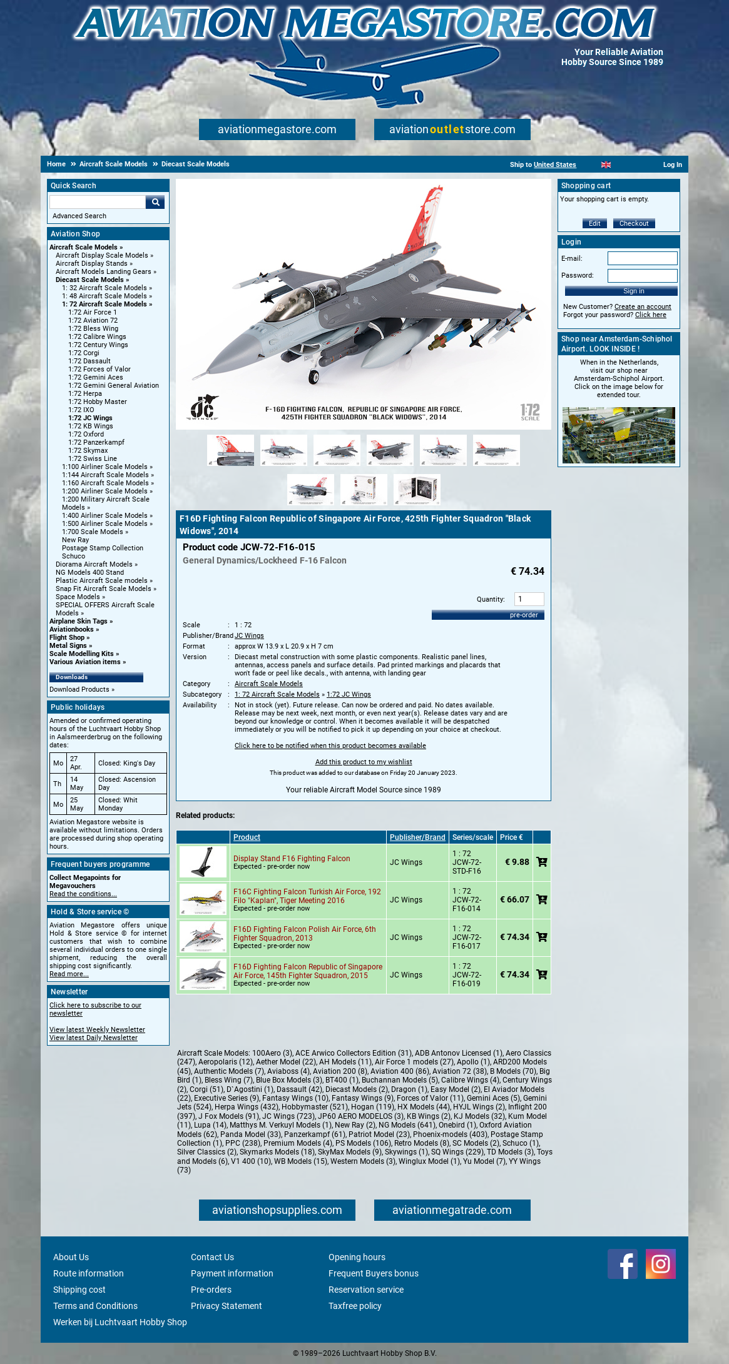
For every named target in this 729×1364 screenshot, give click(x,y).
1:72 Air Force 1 (92, 312)
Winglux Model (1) (429, 1161)
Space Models (78, 597)
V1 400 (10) (251, 1161)
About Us (71, 1257)
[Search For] (97, 202)
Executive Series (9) (226, 1098)
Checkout (634, 224)
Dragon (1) (409, 1089)
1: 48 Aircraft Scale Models (104, 296)
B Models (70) (513, 1071)
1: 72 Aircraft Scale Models (104, 304)
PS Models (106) (363, 1143)
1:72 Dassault (89, 361)
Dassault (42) (299, 1089)
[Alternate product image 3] (337, 466)
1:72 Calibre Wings (97, 337)
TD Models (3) (510, 1152)
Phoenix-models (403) (450, 1134)
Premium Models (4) (297, 1143)
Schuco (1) (520, 1143)
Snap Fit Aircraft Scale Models (103, 589)
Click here (650, 315)
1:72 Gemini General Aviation (113, 385)
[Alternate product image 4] (390, 466)
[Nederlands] (590, 165)
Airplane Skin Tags (78, 621)
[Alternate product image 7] (310, 506)
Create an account (642, 307)
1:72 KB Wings (90, 426)
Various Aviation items (85, 662)
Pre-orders (211, 1290)
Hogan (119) (372, 1107)
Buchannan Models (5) (400, 1080)
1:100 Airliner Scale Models (105, 467)
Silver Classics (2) (207, 1152)
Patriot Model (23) (379, 1134)
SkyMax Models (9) (350, 1152)
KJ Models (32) (479, 1116)
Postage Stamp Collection (102, 548)
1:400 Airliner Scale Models (105, 516)
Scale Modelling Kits (81, 654)
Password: (577, 275)
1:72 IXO (81, 410)
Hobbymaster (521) (315, 1107)
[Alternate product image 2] (283, 466)
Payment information (232, 1273)
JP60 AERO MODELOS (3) (361, 1116)
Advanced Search (79, 216)
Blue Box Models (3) (289, 1080)
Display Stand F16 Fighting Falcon (291, 858)
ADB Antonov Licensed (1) (458, 1053)
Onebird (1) (457, 1125)
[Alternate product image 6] (496, 466)
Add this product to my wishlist (363, 762)
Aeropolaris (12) (225, 1062)
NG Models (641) (407, 1125)
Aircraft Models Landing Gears (103, 272)
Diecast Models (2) (356, 1089)
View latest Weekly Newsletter (97, 1030)
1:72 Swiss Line (92, 459)
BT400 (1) (342, 1080)
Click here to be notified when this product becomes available (330, 746)
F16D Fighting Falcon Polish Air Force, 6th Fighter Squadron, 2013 (304, 933)
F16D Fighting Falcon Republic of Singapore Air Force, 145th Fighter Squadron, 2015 (307, 971)
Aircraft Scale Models (83, 247)
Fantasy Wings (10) (295, 1098)
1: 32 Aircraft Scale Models (104, 288)
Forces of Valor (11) (430, 1098)
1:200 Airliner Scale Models (105, 491)
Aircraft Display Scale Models (102, 255)
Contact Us (212, 1257)
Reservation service (366, 1290)
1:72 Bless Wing (93, 329)
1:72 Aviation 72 (93, 320)
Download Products (79, 689)
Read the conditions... (83, 894)
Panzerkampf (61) (314, 1134)
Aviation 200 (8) (340, 1071)
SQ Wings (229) (457, 1152)
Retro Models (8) (421, 1143)
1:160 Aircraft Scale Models (105, 483)
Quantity (490, 599)
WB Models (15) (300, 1161)
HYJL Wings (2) (479, 1107)
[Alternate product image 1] (230, 466)
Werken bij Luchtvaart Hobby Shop (120, 1322)
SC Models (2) (475, 1143)
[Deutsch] (636, 165)
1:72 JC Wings (90, 418)
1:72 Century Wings (98, 345)
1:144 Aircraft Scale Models (105, 475)
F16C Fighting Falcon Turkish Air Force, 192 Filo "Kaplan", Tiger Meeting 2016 (307, 896)
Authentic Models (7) (229, 1071)
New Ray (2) (355, 1125)
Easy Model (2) (456, 1089)
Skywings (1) (406, 1152)
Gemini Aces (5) (493, 1098)
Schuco (73, 556)
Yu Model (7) (484, 1161)
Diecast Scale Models (90, 280)
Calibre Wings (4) (470, 1080)
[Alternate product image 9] (417, 506)
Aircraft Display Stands (92, 264)
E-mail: (572, 259)
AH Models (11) (345, 1062)
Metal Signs (68, 646)
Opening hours (357, 1257)
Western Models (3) (362, 1161)
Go (155, 202)
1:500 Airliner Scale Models (105, 524)
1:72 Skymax (88, 451)
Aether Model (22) (286, 1062)
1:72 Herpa (85, 394)
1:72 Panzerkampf (96, 442)
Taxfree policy (355, 1306)
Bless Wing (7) (229, 1080)
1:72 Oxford (86, 434)
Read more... (69, 974)
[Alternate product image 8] (363, 506)
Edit (595, 224)
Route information (88, 1273)
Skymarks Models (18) (277, 1152)
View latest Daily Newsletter (93, 1038)
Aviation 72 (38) (459, 1071)
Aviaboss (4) (288, 1071)
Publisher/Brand (418, 837)
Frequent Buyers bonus (374, 1273)
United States (555, 165)
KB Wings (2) (429, 1116)
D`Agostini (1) (250, 1089)
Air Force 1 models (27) (414, 1062)
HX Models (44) (423, 1107)
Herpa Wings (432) (246, 1107)
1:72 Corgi (83, 353)
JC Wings (249, 636)
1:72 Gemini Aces (95, 377)
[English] (606, 165)
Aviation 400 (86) (399, 1071)
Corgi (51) (206, 1089)
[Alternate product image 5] (443, 466)
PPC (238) (242, 1143)
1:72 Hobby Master (97, 402)
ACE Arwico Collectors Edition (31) (353, 1053)
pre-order (524, 615)
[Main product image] (363, 427)
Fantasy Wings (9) (363, 1098)
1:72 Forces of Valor (99, 369)
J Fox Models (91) (228, 1116)
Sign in (634, 291)
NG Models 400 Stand (90, 572)
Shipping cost (79, 1290)
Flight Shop (66, 638)
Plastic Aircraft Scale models (102, 581)
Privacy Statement (226, 1306)
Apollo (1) (473, 1062)
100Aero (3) (272, 1053)
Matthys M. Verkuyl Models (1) (281, 1125)
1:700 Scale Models (92, 532)
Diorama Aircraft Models (94, 564)
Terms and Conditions (95, 1306)
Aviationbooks (71, 629)
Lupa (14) (210, 1125)
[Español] (621, 165)
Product (246, 837)
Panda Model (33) (250, 1134)
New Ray (75, 540)
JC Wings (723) (288, 1116)
